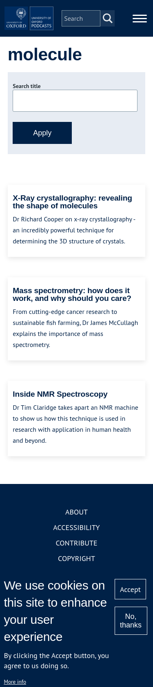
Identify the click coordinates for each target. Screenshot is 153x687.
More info (15, 681)
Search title (26, 86)
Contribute (76, 543)
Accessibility (76, 527)
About (76, 512)
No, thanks (131, 620)
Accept (130, 589)
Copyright (76, 558)
